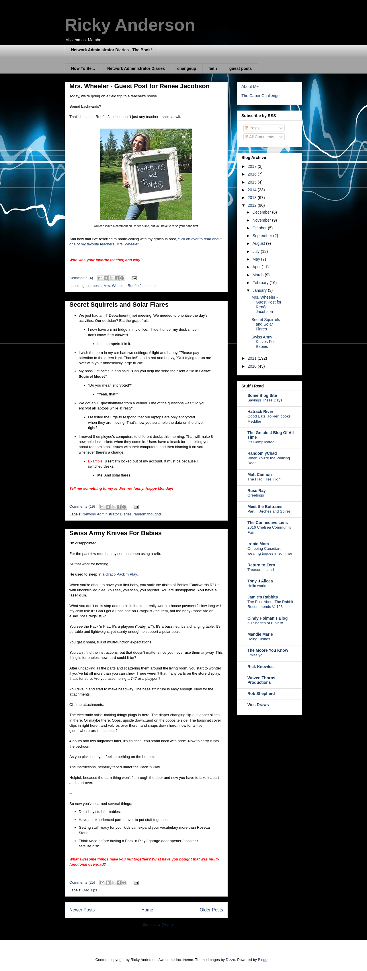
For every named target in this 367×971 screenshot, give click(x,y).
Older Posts (211, 909)
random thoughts (148, 514)
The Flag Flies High (263, 479)
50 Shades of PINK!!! (265, 623)
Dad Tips (90, 890)
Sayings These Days (264, 400)
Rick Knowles (260, 666)
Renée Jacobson (142, 285)
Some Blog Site (262, 395)
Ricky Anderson (130, 24)
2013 (253, 197)
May (256, 259)
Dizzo (230, 960)
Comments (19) (82, 506)
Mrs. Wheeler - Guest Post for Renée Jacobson (139, 86)
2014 (253, 190)
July (256, 251)
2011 (253, 358)
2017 (253, 166)
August (259, 243)
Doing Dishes (258, 639)
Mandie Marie (260, 634)
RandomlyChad (262, 453)
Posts (252, 128)
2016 (253, 174)
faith (212, 68)
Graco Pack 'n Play (121, 574)
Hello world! (257, 586)
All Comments (259, 137)
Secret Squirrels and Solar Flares (119, 304)
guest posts (240, 68)
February (261, 282)
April (256, 267)
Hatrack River (260, 411)
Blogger (264, 960)
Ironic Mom (258, 543)
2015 (253, 182)
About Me (250, 86)
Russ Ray (256, 490)
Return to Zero (261, 565)
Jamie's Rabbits (262, 597)
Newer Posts (82, 909)
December (262, 212)
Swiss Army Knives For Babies (115, 533)
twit (177, 117)
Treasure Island (260, 570)
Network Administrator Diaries (136, 68)
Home (147, 909)
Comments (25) (82, 882)
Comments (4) (81, 278)
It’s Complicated (260, 442)
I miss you (256, 655)
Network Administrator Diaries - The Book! (111, 50)
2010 (253, 366)
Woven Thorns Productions (261, 680)
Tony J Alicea (260, 581)
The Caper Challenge (260, 95)
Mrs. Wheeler (115, 285)
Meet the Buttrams (264, 506)
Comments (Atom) (157, 924)
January (260, 290)
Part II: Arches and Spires (269, 511)
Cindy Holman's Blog (267, 618)
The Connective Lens (267, 522)
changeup (186, 68)
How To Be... (83, 68)
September (262, 235)
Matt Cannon (259, 474)
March (258, 275)
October (260, 228)
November (262, 220)
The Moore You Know (267, 650)
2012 (253, 205)
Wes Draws (258, 704)
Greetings (255, 495)
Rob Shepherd (261, 693)
